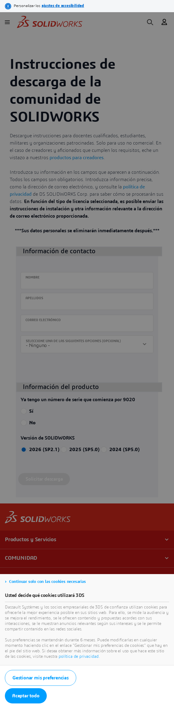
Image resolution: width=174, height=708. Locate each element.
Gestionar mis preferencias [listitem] (40, 677)
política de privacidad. (79, 656)
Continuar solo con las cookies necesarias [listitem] (47, 582)
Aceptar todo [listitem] (25, 695)
